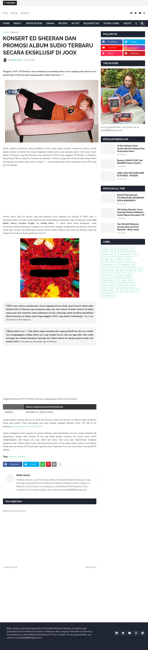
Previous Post (10, 567)
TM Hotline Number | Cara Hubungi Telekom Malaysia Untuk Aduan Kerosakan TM (130, 212)
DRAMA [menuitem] (50, 23)
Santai (126, 280)
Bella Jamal (23, 475)
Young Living (130, 290)
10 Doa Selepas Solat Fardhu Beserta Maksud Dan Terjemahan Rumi (131, 148)
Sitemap (14, 13)
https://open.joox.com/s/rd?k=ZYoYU (27, 426)
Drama (108, 254)
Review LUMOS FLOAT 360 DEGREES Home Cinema (130, 161)
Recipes (123, 275)
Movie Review (132, 270)
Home (5, 13)
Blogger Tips (125, 249)
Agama (108, 249)
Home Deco (110, 265)
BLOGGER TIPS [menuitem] (91, 23)
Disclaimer (25, 13)
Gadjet (108, 259)
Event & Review (126, 254)
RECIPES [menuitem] (62, 23)
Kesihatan (127, 265)
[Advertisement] (49, 191)
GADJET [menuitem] (127, 23)
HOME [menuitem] (6, 23)
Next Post (90, 567)
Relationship (110, 280)
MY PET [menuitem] (76, 23)
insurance (109, 296)
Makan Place (111, 270)
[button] (136, 23)
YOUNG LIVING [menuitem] (111, 23)
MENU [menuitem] (17, 23)
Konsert (21, 456)
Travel (108, 285)
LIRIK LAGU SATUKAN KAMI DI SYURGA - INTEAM (130, 174)
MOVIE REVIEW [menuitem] (34, 23)
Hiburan (14, 32)
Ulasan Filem (111, 290)
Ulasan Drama (125, 285)
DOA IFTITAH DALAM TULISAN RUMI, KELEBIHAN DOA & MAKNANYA (130, 198)
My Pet (108, 275)
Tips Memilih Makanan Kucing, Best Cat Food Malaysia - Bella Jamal (128, 227)
